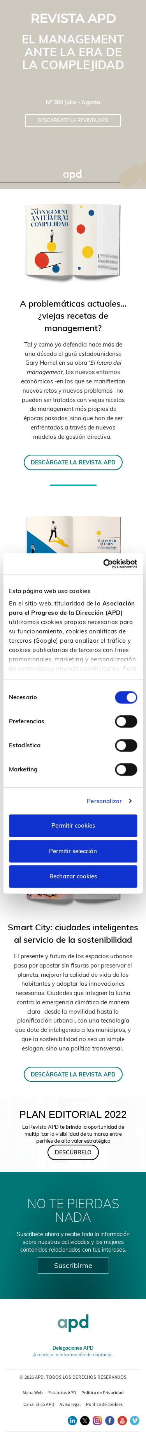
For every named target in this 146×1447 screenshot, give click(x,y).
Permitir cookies (73, 825)
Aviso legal (70, 1404)
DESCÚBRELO (73, 1152)
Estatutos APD (62, 1392)
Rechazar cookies (73, 876)
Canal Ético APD (38, 1404)
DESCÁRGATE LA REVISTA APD (73, 462)
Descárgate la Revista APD (73, 120)
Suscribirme (73, 1265)
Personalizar (104, 801)
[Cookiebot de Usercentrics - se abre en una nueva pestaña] (104, 564)
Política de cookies (104, 1404)
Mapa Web (33, 1392)
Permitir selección (73, 851)
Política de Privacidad (102, 1392)
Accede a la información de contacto (72, 1354)
